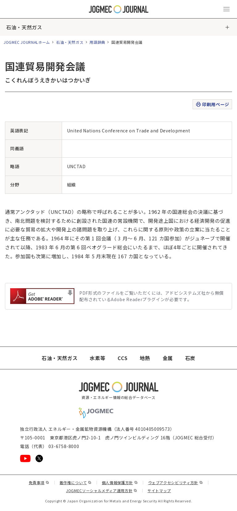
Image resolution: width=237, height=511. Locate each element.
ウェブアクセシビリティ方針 (175, 482)
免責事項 (39, 482)
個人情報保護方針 (120, 482)
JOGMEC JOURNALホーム (27, 42)
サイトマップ (159, 490)
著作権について (76, 482)
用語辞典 (97, 42)
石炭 (190, 358)
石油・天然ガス (24, 27)
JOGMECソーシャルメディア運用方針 (101, 490)
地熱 (145, 358)
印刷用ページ (212, 104)
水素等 (97, 358)
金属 (168, 358)
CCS (122, 358)
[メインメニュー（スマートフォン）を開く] (226, 9)
